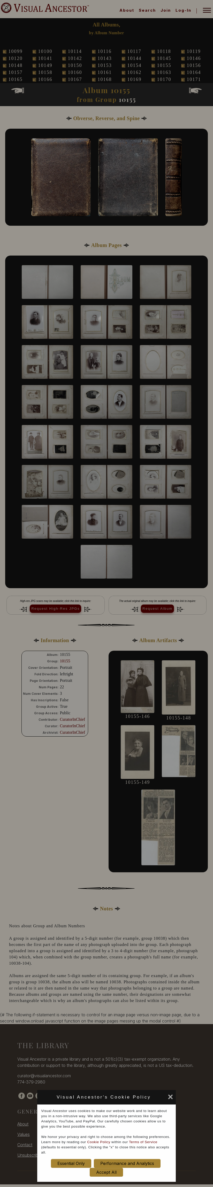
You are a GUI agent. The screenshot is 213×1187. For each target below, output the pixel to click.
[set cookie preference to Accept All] (154, 1098)
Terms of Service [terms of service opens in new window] (143, 1142)
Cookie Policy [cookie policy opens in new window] (98, 1142)
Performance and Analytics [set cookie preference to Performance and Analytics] (127, 1163)
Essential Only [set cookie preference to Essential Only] (71, 1163)
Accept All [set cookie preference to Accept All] (106, 1172)
